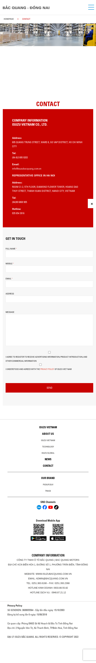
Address (10, 293)
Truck (48, 491)
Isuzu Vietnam (48, 427)
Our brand (48, 478)
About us (48, 433)
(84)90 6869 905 (19, 202)
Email (9, 278)
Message (10, 312)
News (48, 459)
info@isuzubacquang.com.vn (26, 168)
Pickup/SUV (48, 484)
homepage (9, 19)
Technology (48, 446)
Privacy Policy (47, 369)
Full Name (11, 248)
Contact (48, 465)
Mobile (10, 263)
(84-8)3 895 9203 (20, 157)
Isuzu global (48, 453)
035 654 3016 (18, 213)
